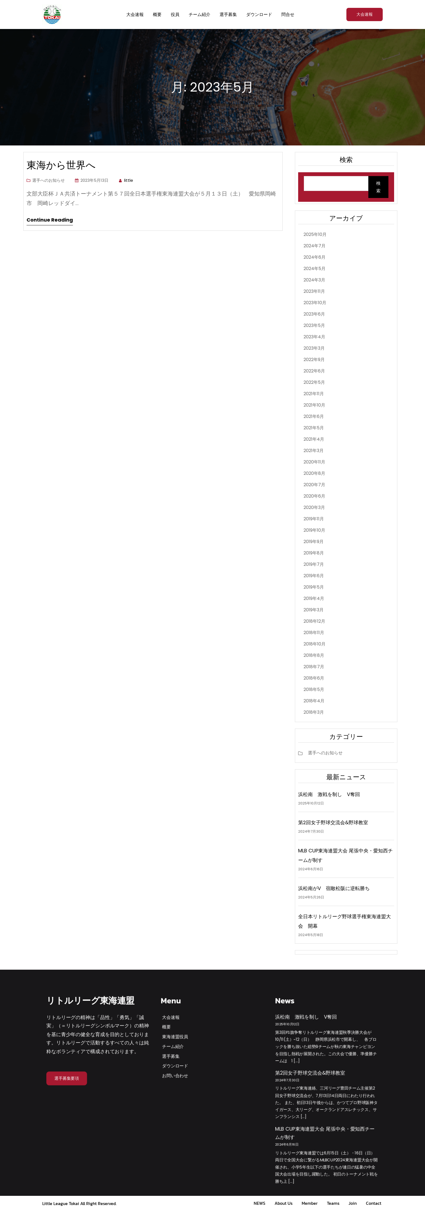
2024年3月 (314, 280)
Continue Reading (50, 219)
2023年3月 (314, 348)
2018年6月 (314, 678)
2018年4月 (314, 701)
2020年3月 (314, 507)
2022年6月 (314, 371)
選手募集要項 (66, 1078)
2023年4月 (314, 337)
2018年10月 (315, 644)
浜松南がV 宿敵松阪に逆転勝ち (334, 888)
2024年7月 (315, 246)
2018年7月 (314, 667)
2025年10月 (315, 234)
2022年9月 (314, 359)
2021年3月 (314, 450)
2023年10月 (315, 303)
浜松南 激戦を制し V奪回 (329, 794)
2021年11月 (314, 394)
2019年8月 (314, 553)
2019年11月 (314, 519)
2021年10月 (314, 405)
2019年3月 (314, 610)
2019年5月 (314, 587)
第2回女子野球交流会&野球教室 (333, 822)
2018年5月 (314, 689)
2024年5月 (315, 268)
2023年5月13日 (94, 180)
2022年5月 (314, 382)
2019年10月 (314, 530)
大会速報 (364, 14)
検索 (378, 187)
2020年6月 (314, 496)
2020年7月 (314, 485)
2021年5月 (314, 428)
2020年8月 (314, 473)
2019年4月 (314, 598)
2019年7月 (314, 564)
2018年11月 (314, 632)
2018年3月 (314, 712)
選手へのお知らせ (48, 180)
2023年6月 (314, 314)
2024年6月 (315, 257)
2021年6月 (314, 416)
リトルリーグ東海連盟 (90, 1000)
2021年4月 (314, 439)
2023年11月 (314, 291)
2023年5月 (314, 325)
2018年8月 (314, 655)
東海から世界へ (66, 165)
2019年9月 (314, 541)
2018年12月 (314, 621)
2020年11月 (314, 462)
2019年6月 (314, 576)
